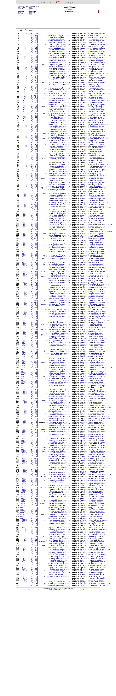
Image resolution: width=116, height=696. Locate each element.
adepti (54, 588)
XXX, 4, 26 (28, 480)
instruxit (66, 306)
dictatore (66, 265)
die (88, 222)
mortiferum (53, 325)
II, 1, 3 (28, 49)
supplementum (56, 150)
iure (68, 366)
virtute (49, 211)
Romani (83, 114)
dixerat (90, 174)
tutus (52, 297)
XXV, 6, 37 (28, 364)
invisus (83, 155)
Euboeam (51, 623)
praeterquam (86, 73)
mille (55, 489)
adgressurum (65, 472)
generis (67, 226)
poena (89, 299)
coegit (103, 506)
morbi (91, 75)
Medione (90, 562)
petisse (50, 498)
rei (93, 97)
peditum (53, 38)
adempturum (101, 439)
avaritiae (103, 327)
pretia (48, 312)
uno (98, 135)
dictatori (84, 148)
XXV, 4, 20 (28, 349)
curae (88, 198)
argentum (94, 390)
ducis (89, 97)
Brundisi (83, 676)
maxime (93, 482)
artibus (89, 291)
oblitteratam (64, 69)
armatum (50, 664)
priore (51, 84)
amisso (51, 357)
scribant (66, 137)
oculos (103, 526)
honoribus (49, 178)
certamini (61, 627)
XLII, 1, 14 (28, 646)
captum (100, 502)
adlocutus (62, 687)
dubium (87, 325)
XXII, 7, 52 (28, 280)
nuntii (83, 444)
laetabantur (65, 321)
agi (61, 107)
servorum (56, 312)
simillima (55, 398)
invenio (67, 71)
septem (67, 215)
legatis (56, 562)
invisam (83, 653)
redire (67, 319)
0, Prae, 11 (28, 34)
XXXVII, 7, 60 (28, 595)
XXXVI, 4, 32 (28, 571)
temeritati (84, 269)
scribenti (104, 666)
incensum (88, 260)
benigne (53, 687)
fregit (97, 569)
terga (82, 308)
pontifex (59, 448)
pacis (59, 644)
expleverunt (63, 183)
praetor (58, 299)
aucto (90, 38)
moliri (102, 362)
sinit (68, 538)
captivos (54, 286)
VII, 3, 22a (28, 107)
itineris (99, 429)
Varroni (83, 273)
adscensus (92, 416)
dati (68, 627)
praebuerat (65, 267)
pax (90, 219)
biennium (45, 530)
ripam (59, 235)
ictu (97, 664)
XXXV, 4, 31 (28, 556)
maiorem (83, 293)
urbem (58, 265)
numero (86, 523)
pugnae (97, 627)
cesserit (58, 43)
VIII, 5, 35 (28, 133)
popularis (61, 291)
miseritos (100, 424)
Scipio (83, 485)
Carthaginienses (104, 478)
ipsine (83, 605)
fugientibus (85, 588)
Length (63, 3)
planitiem (104, 159)
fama (97, 316)
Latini (100, 45)
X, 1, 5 (28, 181)
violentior (106, 60)
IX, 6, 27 (28, 157)
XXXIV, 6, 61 (28, 545)
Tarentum (92, 332)
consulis (59, 122)
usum (57, 260)
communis (92, 204)
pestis (100, 588)
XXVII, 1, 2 (28, 405)
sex (96, 644)
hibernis (56, 426)
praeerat (66, 198)
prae (82, 252)
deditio (57, 51)
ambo (49, 482)
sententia (66, 273)
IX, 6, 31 (28, 159)
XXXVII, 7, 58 (28, 592)
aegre (103, 125)
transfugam (84, 263)
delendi (99, 90)
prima (90, 159)
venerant (66, 644)
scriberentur (55, 163)
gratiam (101, 689)
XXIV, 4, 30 (28, 323)
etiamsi (83, 413)
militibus (94, 521)
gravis (94, 79)
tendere (91, 353)
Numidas (105, 357)
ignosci (60, 377)
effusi (83, 612)
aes (100, 390)
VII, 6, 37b (28, 112)
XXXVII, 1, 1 (28, 579)
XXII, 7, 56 (28, 284)
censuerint (65, 288)
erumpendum (90, 357)
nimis (89, 610)
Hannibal (83, 372)
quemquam (56, 545)
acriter (51, 403)
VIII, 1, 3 (28, 114)
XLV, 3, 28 (28, 687)
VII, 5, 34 (28, 109)
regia (58, 633)
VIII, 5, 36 (28, 135)
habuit (67, 653)
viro (103, 135)
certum (62, 614)
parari (67, 551)
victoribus (84, 271)
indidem (101, 88)
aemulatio (60, 40)
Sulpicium (66, 385)
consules (48, 77)
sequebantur (65, 217)
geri (54, 433)
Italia (51, 478)
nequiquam (84, 556)
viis (68, 88)
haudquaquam (52, 116)
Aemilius (66, 105)
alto (103, 265)
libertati (100, 64)
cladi (53, 278)
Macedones (101, 504)
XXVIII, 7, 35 (28, 441)
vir (89, 116)
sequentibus (102, 271)
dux (91, 222)
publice (83, 228)
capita (85, 45)
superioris (91, 480)
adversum (45, 159)
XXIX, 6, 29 (28, 465)
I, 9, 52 (28, 43)
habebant (56, 502)
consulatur (60, 53)
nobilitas (87, 450)
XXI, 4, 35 (28, 239)
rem (48, 58)
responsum (84, 607)
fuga (87, 618)
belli (99, 200)
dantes (88, 308)
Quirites (66, 187)
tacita (83, 254)
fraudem (55, 424)
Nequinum (86, 185)
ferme (32, 8)
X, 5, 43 (28, 217)
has (64, 515)
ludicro (52, 627)
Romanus (54, 120)
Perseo (94, 674)
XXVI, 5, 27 (28, 388)
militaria (50, 215)
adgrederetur (64, 638)
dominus (67, 556)
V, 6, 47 (28, 92)
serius (62, 49)
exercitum (103, 435)
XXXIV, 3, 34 (28, 543)
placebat (66, 607)
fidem (68, 263)
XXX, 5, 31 (28, 487)
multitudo (90, 112)
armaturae (49, 256)
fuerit (67, 689)
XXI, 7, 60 (28, 245)
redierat (96, 536)
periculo (57, 200)
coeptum (99, 347)
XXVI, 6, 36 (28, 390)
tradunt (59, 465)
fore (32, 15)
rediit (67, 254)
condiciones (56, 515)
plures (86, 504)
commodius (84, 250)
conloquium (95, 485)
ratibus (96, 235)
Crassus (50, 448)
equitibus (98, 403)
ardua (87, 672)
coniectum (100, 603)
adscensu (101, 239)
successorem (46, 385)
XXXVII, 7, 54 (28, 590)
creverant (99, 226)
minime (83, 532)
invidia (88, 58)
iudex (62, 530)
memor (92, 457)
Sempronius (57, 198)
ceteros (19, 8)
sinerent (66, 571)
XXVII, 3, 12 (28, 411)
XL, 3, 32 (28, 631)
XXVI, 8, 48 (28, 396)
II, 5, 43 (28, 58)
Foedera (49, 36)
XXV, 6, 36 (28, 360)
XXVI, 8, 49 (28, 398)
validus (67, 116)
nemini (83, 241)
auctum (98, 431)
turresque (103, 668)
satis (60, 116)
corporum (99, 601)
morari (67, 668)
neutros (101, 256)
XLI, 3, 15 (28, 636)
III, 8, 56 (28, 66)
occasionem (53, 239)
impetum (59, 112)
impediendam (65, 58)
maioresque (103, 310)
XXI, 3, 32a (28, 237)
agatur (67, 62)
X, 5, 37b (28, 209)
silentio (83, 470)
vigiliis (99, 280)
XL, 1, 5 (28, 625)
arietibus (103, 510)
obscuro (54, 392)
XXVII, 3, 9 (28, 407)
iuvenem (83, 329)
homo (68, 291)
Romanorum (47, 271)
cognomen (50, 122)
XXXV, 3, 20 (28, 551)
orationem (59, 653)
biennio (83, 536)
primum (87, 366)
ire (98, 332)
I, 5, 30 (28, 38)
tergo (47, 519)
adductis (66, 150)
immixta (58, 416)
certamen (94, 549)
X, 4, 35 (28, 206)
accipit (50, 127)
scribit (67, 405)
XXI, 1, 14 (28, 230)
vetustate (53, 69)
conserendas (46, 206)
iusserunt (66, 383)
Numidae (93, 355)
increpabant (65, 362)
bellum (91, 120)
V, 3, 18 (28, 84)
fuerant (46, 351)
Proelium (51, 213)
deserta (87, 237)
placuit (67, 107)
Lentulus (83, 452)
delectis (87, 129)
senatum (86, 629)
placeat (67, 125)
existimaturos (59, 558)
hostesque (66, 370)
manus (54, 206)
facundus (99, 170)
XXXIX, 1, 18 (28, 618)
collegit (59, 620)
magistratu (60, 84)
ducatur (67, 66)
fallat (67, 459)
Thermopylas (60, 592)
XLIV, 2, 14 (28, 674)
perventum (62, 603)
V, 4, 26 (28, 88)
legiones (103, 148)
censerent (66, 338)
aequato (87, 256)
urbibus (55, 510)
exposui (67, 73)
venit (102, 575)
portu (52, 461)
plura (88, 661)
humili (54, 170)
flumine (54, 280)
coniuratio (65, 616)
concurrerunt (64, 597)
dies (94, 502)
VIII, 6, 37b (28, 137)
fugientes (93, 217)
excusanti (89, 620)
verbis (95, 232)
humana (94, 437)
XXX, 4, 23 (28, 478)
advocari (60, 140)
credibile (88, 71)
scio (68, 489)
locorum (92, 433)
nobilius (66, 495)
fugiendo (92, 127)
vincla (60, 66)
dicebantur (59, 551)
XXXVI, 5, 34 (28, 573)
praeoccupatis (86, 648)
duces (56, 362)
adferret (100, 334)
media (102, 127)
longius (67, 250)
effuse (93, 271)
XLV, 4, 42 (28, 689)
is (81, 99)
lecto (59, 47)
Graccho (90, 342)
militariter (85, 79)
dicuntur (66, 101)
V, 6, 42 (28, 90)
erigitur (61, 159)
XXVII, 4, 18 (28, 416)
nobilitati (92, 155)
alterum (83, 131)
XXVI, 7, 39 (28, 392)
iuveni (97, 620)
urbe (100, 267)
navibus (46, 297)
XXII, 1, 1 (28, 247)
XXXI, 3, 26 (28, 500)
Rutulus (57, 161)
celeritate (89, 429)
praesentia (103, 321)
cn (32, 13)
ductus (67, 194)
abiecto (48, 364)
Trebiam (68, 275)
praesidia (48, 558)
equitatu (83, 38)
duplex (83, 454)
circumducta (44, 638)
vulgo (49, 633)
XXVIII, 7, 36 (28, 444)
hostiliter (53, 567)
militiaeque (54, 94)
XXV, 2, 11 (28, 334)
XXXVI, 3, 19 (28, 564)
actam (90, 383)
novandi (47, 299)
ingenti (89, 140)
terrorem (59, 118)
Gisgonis (103, 364)
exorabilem (91, 532)
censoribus (88, 107)
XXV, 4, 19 (28, 347)
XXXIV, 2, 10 (28, 536)
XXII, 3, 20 (28, 260)
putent (56, 62)
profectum (92, 196)
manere (100, 528)
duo (55, 323)
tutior (96, 219)
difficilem (96, 150)
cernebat (66, 299)
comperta (60, 420)
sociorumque (57, 271)
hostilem (97, 474)
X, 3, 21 (28, 198)
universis (58, 413)
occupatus (51, 689)
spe (50, 49)
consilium (91, 334)
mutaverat (60, 263)
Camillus (83, 88)
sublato (68, 260)
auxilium (66, 498)
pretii (102, 245)
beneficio (66, 439)
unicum (100, 683)
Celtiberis (104, 433)
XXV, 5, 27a (28, 351)
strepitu (88, 252)
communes (89, 498)
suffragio (50, 450)
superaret (53, 353)
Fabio (98, 60)
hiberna (86, 243)
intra (82, 502)
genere (62, 392)
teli (102, 664)
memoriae (88, 69)
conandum (86, 670)
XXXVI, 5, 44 (28, 577)
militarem (54, 58)
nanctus (96, 291)
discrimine (49, 181)
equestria (106, 368)
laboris (91, 194)
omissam (103, 521)
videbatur (57, 573)
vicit (99, 379)
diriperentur (64, 567)
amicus (101, 228)
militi (97, 142)
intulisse (58, 73)
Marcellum (100, 411)
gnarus (88, 517)
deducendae (65, 172)
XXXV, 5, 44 (28, 558)
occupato (104, 142)
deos (82, 424)
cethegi (19, 12)
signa (96, 159)
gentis (97, 467)
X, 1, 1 (28, 176)
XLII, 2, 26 (28, 655)
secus (87, 446)
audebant (66, 532)
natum (68, 329)
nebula (83, 463)
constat (89, 235)
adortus (53, 519)
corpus (83, 47)
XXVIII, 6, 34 (28, 439)
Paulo (101, 273)
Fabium (49, 60)
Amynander (84, 508)
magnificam (65, 441)
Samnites (83, 120)
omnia (92, 36)
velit (102, 670)
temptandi (66, 368)
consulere (66, 200)
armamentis (97, 577)
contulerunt (46, 92)
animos (49, 314)
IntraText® (27, 694)
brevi (91, 226)
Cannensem (103, 405)
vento (51, 463)
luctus (56, 284)
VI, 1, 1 (28, 94)
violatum (101, 47)
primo (82, 94)
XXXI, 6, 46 (28, 504)
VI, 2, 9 (28, 97)
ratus (98, 258)
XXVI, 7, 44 (28, 394)
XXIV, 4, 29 (28, 321)
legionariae (45, 217)
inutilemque (100, 653)
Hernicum (83, 163)
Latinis (67, 118)
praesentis (90, 441)
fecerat (90, 92)
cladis (98, 81)
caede (52, 71)
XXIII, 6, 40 (28, 308)
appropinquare (89, 411)
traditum (99, 409)
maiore (95, 62)
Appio (88, 60)
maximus (67, 448)
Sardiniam (55, 629)
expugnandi (51, 500)
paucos (88, 502)
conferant (66, 396)
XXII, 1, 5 (28, 252)
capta (90, 569)
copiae (56, 672)
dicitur (67, 79)
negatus (67, 81)
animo (49, 189)
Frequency (52, 3)
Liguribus (106, 547)
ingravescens (100, 75)
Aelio (59, 685)
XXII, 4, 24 (28, 265)
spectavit (64, 174)
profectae (60, 461)
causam (102, 155)
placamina (48, 101)
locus (64, 582)
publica (48, 381)
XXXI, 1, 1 (28, 495)
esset (68, 40)
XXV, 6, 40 (28, 366)
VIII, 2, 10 (28, 118)
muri (96, 510)
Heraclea (83, 569)
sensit (61, 258)
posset (67, 377)
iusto (98, 286)
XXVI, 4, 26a (28, 385)
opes (103, 291)
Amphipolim (105, 687)
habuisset (66, 60)
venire (55, 385)
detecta (83, 562)
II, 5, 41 (28, 56)
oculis (85, 133)
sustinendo (101, 360)
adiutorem (91, 200)
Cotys (88, 689)
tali (103, 519)
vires (57, 616)
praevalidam (46, 379)
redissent (59, 676)
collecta (104, 571)
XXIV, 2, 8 (28, 310)
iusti (97, 450)
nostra (104, 286)
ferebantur (65, 463)
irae (85, 327)
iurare (101, 636)
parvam (67, 92)
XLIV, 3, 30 (28, 679)
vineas (91, 668)
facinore (89, 683)
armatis (66, 416)
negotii (94, 34)
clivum (53, 159)
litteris (94, 629)
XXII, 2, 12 (28, 254)
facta (68, 51)
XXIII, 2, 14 (28, 295)
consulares (92, 422)
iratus (98, 573)
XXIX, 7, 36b (28, 470)
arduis (62, 88)
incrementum (85, 616)
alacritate (98, 140)
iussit (67, 140)
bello (94, 312)
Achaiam (93, 513)
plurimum (103, 38)
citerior (48, 636)
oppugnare (60, 301)
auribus (100, 648)
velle (48, 319)
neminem (91, 306)
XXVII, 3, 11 (28, 409)
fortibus (90, 392)
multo (82, 60)
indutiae (83, 644)
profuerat (66, 504)
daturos (67, 129)
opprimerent (44, 316)
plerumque (88, 338)
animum (94, 254)
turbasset (66, 519)
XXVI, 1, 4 (28, 368)
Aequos (47, 166)
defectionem (49, 411)
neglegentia (85, 437)
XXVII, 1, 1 (28, 401)
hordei (60, 401)
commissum (60, 213)
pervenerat (105, 370)
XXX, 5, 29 (28, 485)
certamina (99, 224)
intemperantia (49, 679)
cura (101, 62)
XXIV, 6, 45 (28, 327)
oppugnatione (46, 504)
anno (91, 209)
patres (47, 390)
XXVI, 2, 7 (28, 372)
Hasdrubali (84, 426)
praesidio (102, 340)
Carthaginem (58, 640)
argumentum (103, 92)
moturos (67, 444)
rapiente (66, 235)
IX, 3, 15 (28, 144)
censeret (66, 144)
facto (92, 530)
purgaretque (60, 661)
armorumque (105, 491)
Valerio (57, 178)
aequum (96, 610)
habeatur (66, 651)
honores (104, 450)
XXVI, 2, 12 (28, 375)
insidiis (58, 247)
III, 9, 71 (28, 69)
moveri (99, 306)
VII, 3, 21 (28, 105)
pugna (54, 355)
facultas (61, 500)
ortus (68, 170)
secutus (56, 612)
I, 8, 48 (28, 40)
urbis (104, 150)
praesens (83, 379)
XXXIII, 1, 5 (28, 517)
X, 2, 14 (28, 189)
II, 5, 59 (28, 60)
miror (90, 146)
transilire (90, 362)
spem (54, 644)
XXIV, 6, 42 (28, 325)
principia (106, 101)
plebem (102, 530)
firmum (92, 64)
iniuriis (49, 137)
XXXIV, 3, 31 (28, 541)
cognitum (101, 230)
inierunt (66, 403)
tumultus (83, 394)
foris (82, 105)
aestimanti (89, 592)
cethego (20, 13)
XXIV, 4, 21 (28, 316)
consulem (57, 60)
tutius (88, 528)
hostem (48, 267)
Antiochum (93, 551)
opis (58, 575)
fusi (68, 308)
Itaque (50, 81)
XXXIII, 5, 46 (28, 530)
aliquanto (91, 640)
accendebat (65, 679)
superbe (94, 489)
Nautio (54, 148)
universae (48, 672)
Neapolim (92, 297)
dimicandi (51, 237)
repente (96, 157)
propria (87, 66)
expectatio (106, 558)
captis (48, 510)
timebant (96, 49)
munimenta (95, 237)
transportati (85, 407)
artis (49, 88)
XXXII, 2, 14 (28, 508)
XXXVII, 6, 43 (28, 588)
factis (98, 392)
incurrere (66, 256)
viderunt (66, 664)
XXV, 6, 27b (28, 353)
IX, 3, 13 (28, 140)
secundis (95, 295)
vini (58, 679)
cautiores (105, 562)
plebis (89, 86)
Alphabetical (46, 3)
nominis (92, 45)
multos (86, 166)
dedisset (66, 293)
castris (48, 245)
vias (68, 452)
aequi (51, 601)
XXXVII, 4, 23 (28, 582)
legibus (67, 36)
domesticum (95, 56)
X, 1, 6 (28, 183)
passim (96, 681)
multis (85, 368)
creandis (98, 107)
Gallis (104, 595)
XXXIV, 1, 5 (28, 534)
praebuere (50, 118)
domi (53, 155)
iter (82, 239)
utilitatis (87, 43)
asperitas (84, 433)
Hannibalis (65, 228)
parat (68, 301)
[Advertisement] (58, 23)
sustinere (51, 347)
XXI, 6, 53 (28, 241)
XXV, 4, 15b (28, 340)
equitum (47, 105)
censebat (66, 446)
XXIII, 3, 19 (28, 304)
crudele (67, 230)
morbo (58, 114)
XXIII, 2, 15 (28, 297)
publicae (48, 200)
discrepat (97, 172)
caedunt (67, 588)
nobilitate (61, 278)
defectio (96, 114)
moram (59, 237)
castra (56, 135)
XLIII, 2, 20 (28, 670)
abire (59, 659)
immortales (89, 424)
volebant (66, 482)
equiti (50, 452)
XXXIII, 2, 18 (28, 523)
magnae (98, 263)
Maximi (85, 178)
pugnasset (66, 536)
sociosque (101, 118)
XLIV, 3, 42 (28, 681)
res (64, 45)
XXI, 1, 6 (28, 224)
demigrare (45, 605)
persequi (102, 217)
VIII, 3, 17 (28, 120)
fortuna (51, 114)
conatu (59, 517)
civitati (45, 590)
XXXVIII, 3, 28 (28, 605)
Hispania (57, 383)
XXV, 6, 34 (28, 355)
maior (95, 241)
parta (57, 366)
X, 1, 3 (28, 178)
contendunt (65, 316)
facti (63, 480)
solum (102, 316)
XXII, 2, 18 (28, 258)
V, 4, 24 (28, 86)
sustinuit (66, 599)
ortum (101, 178)
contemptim (48, 362)
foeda (94, 51)
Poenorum (46, 526)
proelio (98, 659)
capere (53, 344)
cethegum (20, 15)
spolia (48, 366)
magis (98, 43)
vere (82, 592)
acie (47, 135)
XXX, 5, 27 (28, 482)
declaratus (102, 222)
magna (93, 109)
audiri (92, 515)
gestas (67, 155)
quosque (47, 588)
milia (60, 323)
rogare (59, 532)
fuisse (60, 79)
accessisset (103, 314)
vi (31, 7)
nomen (82, 541)
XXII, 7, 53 (28, 282)
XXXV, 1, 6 (28, 547)
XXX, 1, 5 (28, 472)
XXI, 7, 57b (28, 243)
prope (99, 109)
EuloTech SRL (49, 694)
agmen (68, 159)
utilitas (92, 379)
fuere (68, 75)
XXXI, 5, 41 (28, 502)
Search (85, 3)
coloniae (56, 172)
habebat (67, 521)
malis (82, 291)
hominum (67, 323)
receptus (92, 631)
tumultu (99, 252)
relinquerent (60, 452)
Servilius (51, 243)
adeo (82, 142)
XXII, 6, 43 (28, 273)
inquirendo (55, 153)
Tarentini (66, 334)
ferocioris (101, 657)
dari (103, 655)
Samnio (57, 133)
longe (82, 213)
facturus (66, 237)
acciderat (102, 437)
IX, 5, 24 (28, 150)
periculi (102, 194)
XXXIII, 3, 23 (28, 526)
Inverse (58, 3)
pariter (103, 413)
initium (94, 366)
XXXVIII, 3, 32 (28, 607)
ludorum (83, 493)
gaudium (87, 109)
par (69, 278)
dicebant (66, 528)
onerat (67, 191)
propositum (65, 623)
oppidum (94, 185)
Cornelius (84, 409)
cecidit (51, 659)
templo (50, 73)
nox (81, 256)
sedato (86, 284)
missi (101, 551)
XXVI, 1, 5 (28, 370)
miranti (48, 99)
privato (99, 377)
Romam (101, 560)
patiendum (57, 144)
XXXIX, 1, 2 (28, 612)
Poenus (67, 411)
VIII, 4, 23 (28, 125)
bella (101, 554)
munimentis (95, 351)
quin (98, 325)
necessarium (91, 230)
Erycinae (47, 493)
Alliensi (46, 278)
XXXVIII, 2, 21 (28, 601)
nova (49, 579)
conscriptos (65, 646)
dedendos (56, 288)
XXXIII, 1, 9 (28, 519)
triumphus (58, 81)
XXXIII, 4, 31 (28, 528)
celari (95, 459)
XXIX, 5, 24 (28, 459)
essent (53, 183)
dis (69, 437)
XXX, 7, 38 (28, 493)
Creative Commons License (85, 694)
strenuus (83, 116)
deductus (66, 120)
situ (85, 351)
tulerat (67, 431)
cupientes (56, 482)
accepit (67, 467)
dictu (61, 92)
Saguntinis (47, 224)
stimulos (92, 99)
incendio (58, 474)
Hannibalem (59, 319)
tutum (91, 319)
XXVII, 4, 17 (28, 413)
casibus (62, 489)
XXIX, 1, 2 (28, 452)
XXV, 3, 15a (28, 338)
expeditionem (57, 431)
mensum (102, 644)
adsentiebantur (54, 334)
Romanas (105, 353)
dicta (68, 342)
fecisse (51, 651)
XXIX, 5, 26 (28, 461)
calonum (50, 416)
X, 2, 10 (28, 185)
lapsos (62, 424)
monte (97, 265)
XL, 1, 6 (28, 627)
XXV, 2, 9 (28, 332)
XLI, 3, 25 (28, 644)
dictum (94, 679)
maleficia (66, 579)
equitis (105, 452)
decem (56, 329)
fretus (88, 181)
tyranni (89, 541)
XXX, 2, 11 (28, 476)
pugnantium (56, 599)
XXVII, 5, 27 (28, 418)
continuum (54, 530)
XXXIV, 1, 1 (28, 532)
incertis (45, 631)
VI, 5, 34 (28, 99)
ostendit (47, 53)
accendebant (104, 549)
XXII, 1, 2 (28, 250)
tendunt (67, 168)
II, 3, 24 (28, 53)
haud (90, 172)
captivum (93, 88)
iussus (90, 636)
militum (67, 112)
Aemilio (95, 148)
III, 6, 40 (28, 62)
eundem (83, 405)
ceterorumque (21, 7)
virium (101, 616)
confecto (101, 312)
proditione (97, 153)
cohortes (55, 217)
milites (95, 407)
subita (99, 493)
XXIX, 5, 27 (28, 463)
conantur (66, 659)
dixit (68, 676)
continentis (107, 260)
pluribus (95, 413)
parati (62, 493)
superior (51, 45)
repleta (54, 308)
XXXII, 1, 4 (28, 506)
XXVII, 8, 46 (28, 431)
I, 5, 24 (28, 36)
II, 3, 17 (28, 51)
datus (64, 161)
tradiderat (65, 629)
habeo (68, 614)
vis (87, 75)
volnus (67, 325)
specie (102, 166)
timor (95, 247)
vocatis (84, 398)
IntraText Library (78, 3)
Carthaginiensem (57, 219)
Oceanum (52, 435)
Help (72, 3)
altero (48, 172)
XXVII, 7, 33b (28, 422)
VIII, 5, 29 (28, 131)
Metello (86, 482)
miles (49, 51)
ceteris (56, 146)
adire (49, 532)
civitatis (104, 538)
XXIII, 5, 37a (28, 306)
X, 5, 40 (28, 211)
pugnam (101, 278)
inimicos (55, 174)
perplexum (97, 607)
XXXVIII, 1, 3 (28, 597)
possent (67, 347)
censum (56, 107)
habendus (53, 556)
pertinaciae (104, 375)
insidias (86, 258)
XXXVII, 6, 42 (28, 586)
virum (68, 84)
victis (49, 144)
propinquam (57, 379)
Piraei (92, 500)
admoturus (61, 506)
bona (93, 66)
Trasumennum (102, 275)
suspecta (87, 633)
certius (83, 640)
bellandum (54, 670)
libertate (46, 528)
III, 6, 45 (28, 64)
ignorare (56, 99)
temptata (103, 191)
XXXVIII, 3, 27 (28, 603)
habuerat (66, 476)
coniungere (61, 131)
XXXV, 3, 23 (28, 554)
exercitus (46, 120)
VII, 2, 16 (28, 103)
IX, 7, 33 (28, 161)
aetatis (98, 84)
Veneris (55, 493)
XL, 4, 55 (28, 633)
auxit (68, 219)
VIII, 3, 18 (28, 122)
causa (91, 224)
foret (58, 674)
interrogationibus (101, 579)
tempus (61, 450)
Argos (51, 541)
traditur (98, 215)
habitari (83, 381)
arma (68, 131)
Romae (89, 176)
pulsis (100, 631)
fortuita (50, 388)
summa (47, 194)
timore (94, 256)
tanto (82, 683)
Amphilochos (93, 597)
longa (68, 601)
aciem (57, 491)
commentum (66, 388)
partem (83, 86)
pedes (86, 217)
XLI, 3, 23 (28, 642)
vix (81, 71)
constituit (105, 332)
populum (49, 75)
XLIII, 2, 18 (28, 668)
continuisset (92, 435)
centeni (53, 523)
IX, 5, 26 (28, 155)
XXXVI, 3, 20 (28, 567)
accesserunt (65, 135)
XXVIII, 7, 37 (28, 446)
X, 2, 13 (28, 187)
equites (86, 355)
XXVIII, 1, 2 (28, 433)
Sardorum (46, 308)
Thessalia (103, 517)
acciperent (65, 312)
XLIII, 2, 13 (28, 666)
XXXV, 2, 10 (28, 549)
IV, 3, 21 (28, 75)
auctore (61, 75)
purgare (57, 534)
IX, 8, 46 (28, 170)
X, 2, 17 (28, 194)
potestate (61, 487)
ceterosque (20, 10)
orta (65, 474)
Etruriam (103, 202)
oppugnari (55, 394)
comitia (83, 448)
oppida (67, 351)
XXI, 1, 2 (28, 219)
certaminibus (95, 368)
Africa (62, 297)
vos (100, 187)
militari (105, 392)
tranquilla (90, 105)
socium (85, 515)
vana (82, 586)
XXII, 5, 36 (28, 267)
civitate (58, 655)
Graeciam (90, 560)
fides (59, 651)
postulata (100, 515)
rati (47, 321)
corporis (46, 441)
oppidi (89, 245)
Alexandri (99, 120)
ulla (101, 448)
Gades (62, 435)
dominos (48, 107)
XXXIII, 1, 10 (28, 521)
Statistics (67, 3)
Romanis (51, 142)
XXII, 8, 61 (28, 288)
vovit (68, 422)
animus (83, 97)
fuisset (57, 273)
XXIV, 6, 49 (28, 329)
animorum (92, 206)
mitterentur (104, 685)
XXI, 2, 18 (28, 232)
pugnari (91, 347)
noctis (100, 470)
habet (68, 310)
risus (85, 99)
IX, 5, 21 (28, 148)
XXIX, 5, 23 (28, 457)
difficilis (50, 40)
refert (94, 122)
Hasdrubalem (93, 364)
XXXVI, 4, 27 (28, 569)
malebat (67, 413)
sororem (67, 99)
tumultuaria (46, 355)
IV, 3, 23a (28, 77)
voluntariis (107, 431)
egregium (101, 129)
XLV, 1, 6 (28, 683)
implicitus (103, 385)
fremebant (66, 633)
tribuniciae (97, 58)
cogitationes (56, 625)
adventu (83, 513)
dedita (102, 51)
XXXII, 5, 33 (28, 515)
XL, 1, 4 (28, 623)
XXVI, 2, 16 (28, 379)
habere (59, 571)
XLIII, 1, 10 (28, 664)
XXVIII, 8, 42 (28, 450)
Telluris (61, 56)
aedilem (98, 174)
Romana (59, 45)
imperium (66, 43)
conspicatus (85, 344)
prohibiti (51, 131)
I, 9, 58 (28, 47)
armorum (104, 523)
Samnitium (91, 137)
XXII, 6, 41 (28, 269)
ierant (67, 640)
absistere (91, 506)
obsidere (45, 301)
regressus (51, 336)
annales (59, 666)
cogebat (67, 577)
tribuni (83, 103)
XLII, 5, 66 (28, 659)
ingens (94, 616)
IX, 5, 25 (28, 153)
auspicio (87, 211)
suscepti (102, 34)
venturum (66, 573)
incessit (102, 254)
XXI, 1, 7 (28, 226)
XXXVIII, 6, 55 (28, 610)
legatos (33, 12)
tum (85, 84)
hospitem (102, 344)
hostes (47, 133)
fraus (97, 562)
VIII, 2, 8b (28, 116)
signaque (94, 564)
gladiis (48, 433)
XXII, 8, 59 (28, 286)
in (55, 47)
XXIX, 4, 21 (28, 454)
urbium (54, 528)
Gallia (66, 685)
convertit (95, 526)
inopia (83, 92)
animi (96, 301)
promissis (59, 191)
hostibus (94, 144)
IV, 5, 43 (28, 81)
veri (63, 398)
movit (49, 646)
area (49, 56)
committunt (65, 189)
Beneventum (87, 340)
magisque (101, 293)
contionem (51, 140)
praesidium (60, 181)
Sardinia (57, 560)
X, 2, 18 (28, 196)
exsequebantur (64, 364)
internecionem (46, 573)
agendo (87, 360)
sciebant (66, 655)
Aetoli (104, 556)
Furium (102, 131)
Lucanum (94, 344)
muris (53, 506)
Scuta (63, 601)
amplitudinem (88, 601)
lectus (67, 450)
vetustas (91, 666)
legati (83, 551)
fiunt (98, 36)
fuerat (67, 209)
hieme (96, 304)
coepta (63, 357)
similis (86, 642)
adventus (102, 459)
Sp (48, 148)
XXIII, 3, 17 (28, 301)
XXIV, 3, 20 (28, 314)
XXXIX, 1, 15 (28, 614)
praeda (83, 245)
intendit (66, 625)
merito (91, 573)
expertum (57, 504)
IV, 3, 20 (28, 73)
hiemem (56, 349)
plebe (89, 183)
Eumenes (53, 577)
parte (82, 198)
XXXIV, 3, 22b (28, 538)
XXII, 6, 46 (28, 275)
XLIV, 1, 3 (28, 672)
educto (102, 304)
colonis (57, 176)
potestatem (58, 129)
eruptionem (56, 368)
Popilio (67, 148)
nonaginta (59, 215)
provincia (56, 536)
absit (95, 396)
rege (60, 498)
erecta (102, 94)
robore (67, 38)
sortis (62, 547)
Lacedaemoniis (55, 607)
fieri (68, 314)
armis (55, 275)
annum (62, 77)
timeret (59, 657)
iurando (55, 457)
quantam (83, 530)
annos (92, 166)
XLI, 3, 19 (28, 638)
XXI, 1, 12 (28, 228)
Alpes (57, 429)
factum (50, 534)
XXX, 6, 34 (28, 491)
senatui (90, 653)
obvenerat (66, 636)
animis (99, 213)
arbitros (48, 459)
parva (82, 101)
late (51, 474)
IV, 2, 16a (28, 71)
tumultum (53, 258)
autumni (51, 446)
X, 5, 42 (28, 215)
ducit (68, 435)
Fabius (85, 161)
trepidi (98, 444)
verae (95, 586)
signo (90, 403)
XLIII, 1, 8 (28, 661)
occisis (67, 271)
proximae (92, 470)
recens (47, 549)
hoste (61, 196)
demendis (87, 577)
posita (67, 196)
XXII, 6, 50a (28, 278)
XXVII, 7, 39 (28, 426)
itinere (90, 431)
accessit (103, 40)
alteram (52, 235)
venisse (67, 465)
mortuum (46, 129)
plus (85, 194)
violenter (106, 489)
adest (94, 211)
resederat (105, 383)
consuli (83, 595)
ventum (63, 153)
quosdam (46, 153)
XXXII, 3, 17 (28, 510)
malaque (99, 66)
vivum (47, 344)
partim (56, 88)
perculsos (55, 157)
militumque (96, 323)
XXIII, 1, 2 (28, 291)
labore (90, 280)
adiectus (55, 105)
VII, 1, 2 (28, 101)
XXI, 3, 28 (28, 235)
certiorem (103, 629)
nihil (50, 437)
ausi (68, 470)
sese (48, 247)
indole (93, 329)
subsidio (60, 564)
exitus (83, 480)
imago (86, 627)
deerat (94, 595)
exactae (90, 84)
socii (96, 498)
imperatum (66, 560)
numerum (100, 71)
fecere (103, 176)
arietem (47, 506)
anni (99, 480)
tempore (86, 554)
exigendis (45, 560)
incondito (105, 476)
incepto (83, 506)
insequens (52, 422)
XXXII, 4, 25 (28, 513)
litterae (62, 642)
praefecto (103, 297)
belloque (60, 155)
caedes (102, 681)
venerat (49, 653)
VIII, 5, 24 (28, 127)
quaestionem (52, 610)
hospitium (62, 590)
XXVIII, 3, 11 (28, 437)
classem (61, 595)
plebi (68, 53)
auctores (59, 103)
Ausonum (83, 153)
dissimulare (94, 125)
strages (89, 491)
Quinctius (45, 392)
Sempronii (54, 409)
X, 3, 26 (28, 200)
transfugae (45, 323)
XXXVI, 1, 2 (28, 560)
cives (93, 118)
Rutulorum (51, 226)
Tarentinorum (59, 314)
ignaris (86, 521)
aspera (96, 672)
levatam (105, 81)
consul (67, 612)
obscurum (98, 146)
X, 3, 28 (28, 204)
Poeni (59, 344)
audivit (103, 661)
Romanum (50, 43)
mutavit (89, 157)
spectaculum (50, 370)
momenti (90, 135)
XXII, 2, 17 (28, 256)
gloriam (95, 40)
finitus (67, 284)
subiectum (66, 178)
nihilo (83, 51)
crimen (58, 388)
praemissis (65, 562)
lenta (94, 543)
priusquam (84, 267)
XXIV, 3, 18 (28, 312)
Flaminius (66, 243)
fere (89, 273)
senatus (104, 86)
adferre (104, 69)
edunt (68, 77)
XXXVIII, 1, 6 (28, 599)
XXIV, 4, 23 (28, 319)
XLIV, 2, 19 (28, 676)
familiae (55, 390)
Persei (94, 689)
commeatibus (104, 112)
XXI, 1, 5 (28, 222)
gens (89, 153)
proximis (83, 288)
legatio (88, 232)
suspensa (88, 547)
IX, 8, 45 (28, 166)
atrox (68, 213)
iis (94, 439)
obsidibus (92, 398)
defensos (58, 137)
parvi (88, 122)
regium (48, 502)
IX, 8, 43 (28, 163)
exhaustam (54, 321)
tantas (85, 226)
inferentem (65, 157)
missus (67, 146)
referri (67, 666)
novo (92, 476)
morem (91, 409)
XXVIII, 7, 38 (28, 448)
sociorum (104, 114)
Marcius (50, 161)
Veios (68, 86)
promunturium (64, 353)
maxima (99, 53)
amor (88, 34)
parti (93, 452)
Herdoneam (51, 405)
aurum (87, 390)
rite (102, 73)
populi (55, 381)
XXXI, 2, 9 (28, 498)
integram (50, 491)
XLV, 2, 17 (28, 685)
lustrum (61, 422)
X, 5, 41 (28, 213)
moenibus (93, 314)
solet (68, 510)
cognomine (93, 178)
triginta (48, 284)
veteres (60, 166)
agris (91, 444)
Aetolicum (99, 592)
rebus (102, 295)
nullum (92, 599)
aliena (48, 536)
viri (96, 685)
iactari (47, 655)
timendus (60, 689)
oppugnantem (52, 232)
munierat (66, 247)
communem (86, 519)
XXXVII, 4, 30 (28, 584)
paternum (50, 467)
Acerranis (84, 301)
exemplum (93, 133)
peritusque (97, 116)
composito (103, 599)
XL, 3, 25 (28, 629)
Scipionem (57, 485)
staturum (66, 674)
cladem (92, 349)
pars (99, 612)
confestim (48, 612)
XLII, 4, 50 (28, 657)
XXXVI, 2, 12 (28, 562)
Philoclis (102, 513)
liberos (61, 310)
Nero (49, 480)
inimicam (66, 379)
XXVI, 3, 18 (28, 383)
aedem (68, 56)
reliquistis (65, 541)
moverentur (65, 133)
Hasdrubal (84, 457)
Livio (59, 293)
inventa (67, 401)
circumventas (100, 584)
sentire (100, 487)
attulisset (65, 545)
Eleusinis (105, 500)
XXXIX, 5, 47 (28, 620)
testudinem (90, 571)
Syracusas (55, 316)
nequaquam (99, 163)
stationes (102, 168)
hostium (59, 168)
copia (62, 349)
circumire (93, 638)
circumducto (97, 308)
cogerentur (55, 605)
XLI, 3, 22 (28, 640)
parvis (100, 99)
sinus (68, 127)
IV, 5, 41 (28, 79)
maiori (99, 97)
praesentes (87, 579)
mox (100, 586)
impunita (52, 340)
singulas (45, 183)
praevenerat (85, 316)
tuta (103, 351)
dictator (56, 267)
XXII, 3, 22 (28, 263)
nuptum (50, 293)
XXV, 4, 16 (28, 342)
